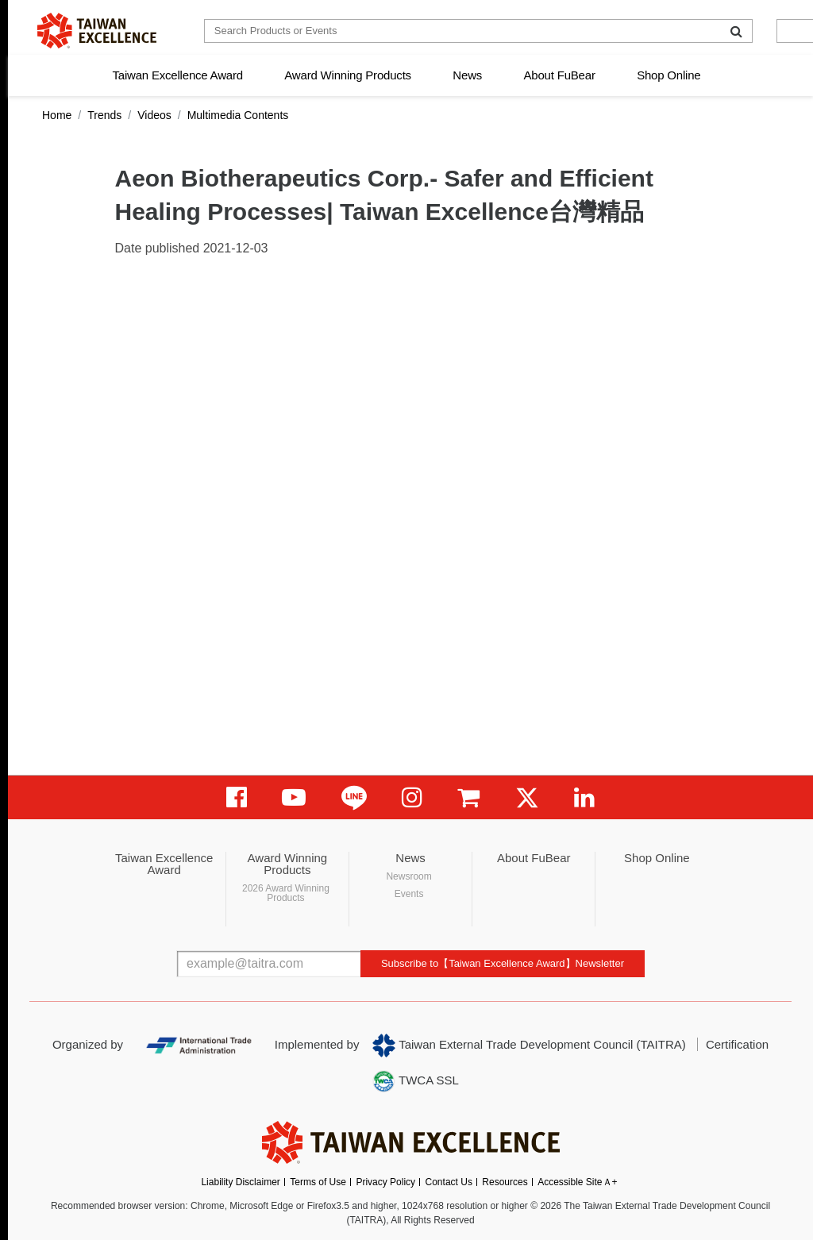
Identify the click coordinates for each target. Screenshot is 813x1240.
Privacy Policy (385, 1182)
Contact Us (449, 1182)
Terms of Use (318, 1182)
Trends (104, 115)
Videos (154, 115)
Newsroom (408, 876)
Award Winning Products (347, 75)
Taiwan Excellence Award (177, 75)
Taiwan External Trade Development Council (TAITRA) (529, 1045)
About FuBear (559, 75)
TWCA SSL (415, 1081)
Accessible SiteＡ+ (577, 1182)
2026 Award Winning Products (285, 893)
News (467, 75)
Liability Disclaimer (240, 1182)
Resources (504, 1182)
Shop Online (668, 75)
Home (56, 115)
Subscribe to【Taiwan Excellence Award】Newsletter (502, 963)
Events (409, 894)
